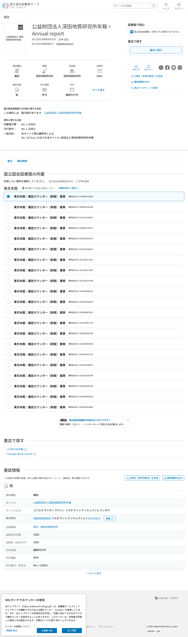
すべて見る (98, 90)
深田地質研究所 (42, 518)
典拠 (110, 518)
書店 (9, 161)
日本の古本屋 (17, 449)
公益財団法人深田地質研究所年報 (62, 113)
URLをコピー (148, 68)
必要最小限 (46, 630)
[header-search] (135, 5)
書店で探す (156, 50)
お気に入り (136, 68)
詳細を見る (11, 630)
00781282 (93, 518)
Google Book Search (22, 454)
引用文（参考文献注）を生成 (146, 76)
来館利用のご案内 (69, 188)
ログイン (179, 6)
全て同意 (72, 630)
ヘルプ (166, 6)
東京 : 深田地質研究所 (45, 527)
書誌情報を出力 (140, 81)
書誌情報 (22, 161)
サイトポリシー (106, 626)
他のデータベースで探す (144, 88)
